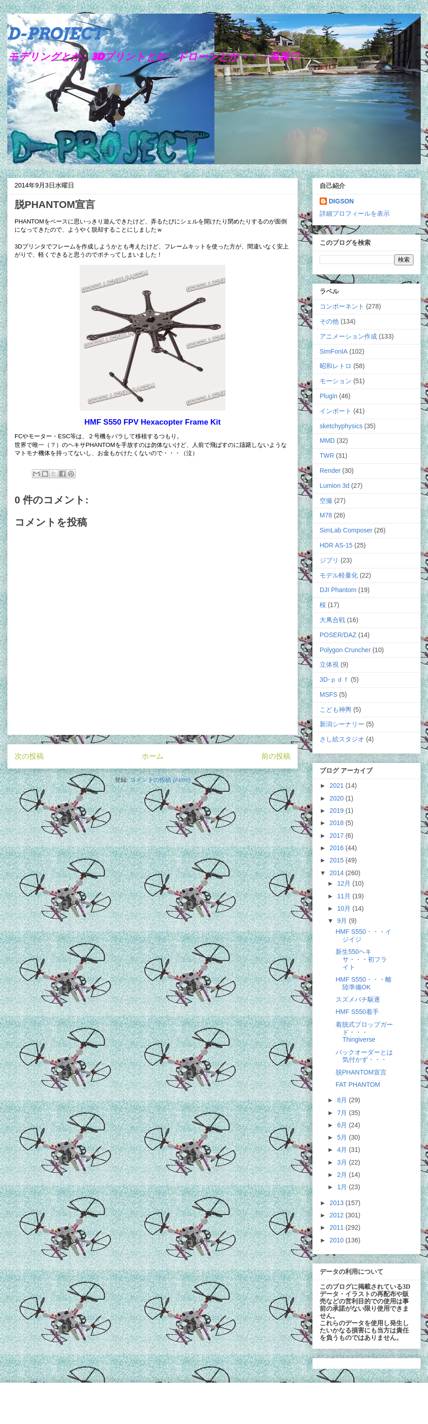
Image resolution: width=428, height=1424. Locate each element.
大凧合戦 (332, 619)
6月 (343, 1125)
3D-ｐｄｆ (334, 679)
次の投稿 (29, 756)
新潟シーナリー (342, 724)
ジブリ (329, 560)
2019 (338, 810)
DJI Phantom (338, 589)
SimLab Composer (346, 530)
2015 (338, 860)
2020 (338, 798)
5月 (343, 1137)
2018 (338, 822)
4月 (343, 1149)
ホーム (152, 756)
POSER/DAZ (338, 635)
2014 (338, 873)
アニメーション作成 (348, 336)
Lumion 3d (334, 485)
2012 (338, 1215)
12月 (344, 883)
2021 (338, 785)
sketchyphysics (341, 426)
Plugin (328, 396)
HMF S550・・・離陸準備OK (364, 983)
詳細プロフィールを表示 (355, 213)
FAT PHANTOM (358, 1084)
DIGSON (341, 201)
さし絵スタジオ (342, 739)
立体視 (329, 664)
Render (330, 470)
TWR (327, 455)
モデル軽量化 (339, 575)
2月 (343, 1174)
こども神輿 (336, 709)
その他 (329, 321)
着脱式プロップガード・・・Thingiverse (364, 1032)
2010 (338, 1240)
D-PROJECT (55, 34)
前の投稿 (275, 756)
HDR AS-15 (336, 545)
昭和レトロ (336, 366)
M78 (326, 515)
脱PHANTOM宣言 (361, 1072)
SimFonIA (333, 351)
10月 (344, 908)
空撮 (326, 500)
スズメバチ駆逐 (358, 999)
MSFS (328, 694)
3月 (343, 1162)
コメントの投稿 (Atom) (160, 779)
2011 (338, 1227)
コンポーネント (342, 306)
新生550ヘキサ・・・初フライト (361, 959)
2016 (338, 847)
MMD (327, 440)
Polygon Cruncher (345, 650)
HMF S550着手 (357, 1011)
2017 (338, 835)
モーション (336, 381)
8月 (343, 1100)
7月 (343, 1112)
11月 (344, 896)
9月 (343, 920)
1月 (343, 1187)
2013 (338, 1202)
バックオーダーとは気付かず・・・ (364, 1056)
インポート (336, 411)
